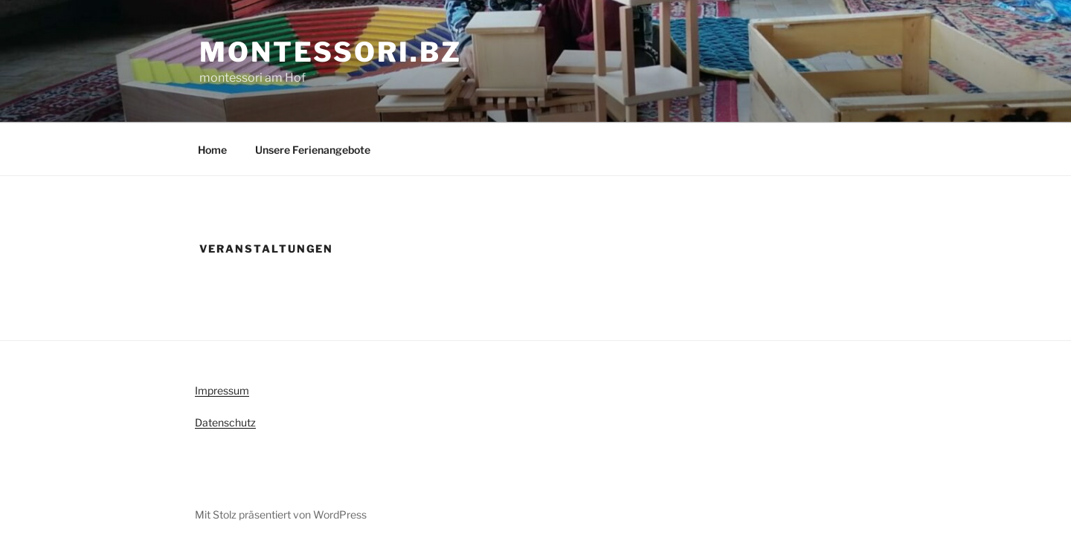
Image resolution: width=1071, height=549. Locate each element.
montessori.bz (330, 52)
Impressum (222, 390)
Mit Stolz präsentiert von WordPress (281, 514)
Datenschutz (225, 422)
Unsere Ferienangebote (312, 149)
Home (212, 149)
